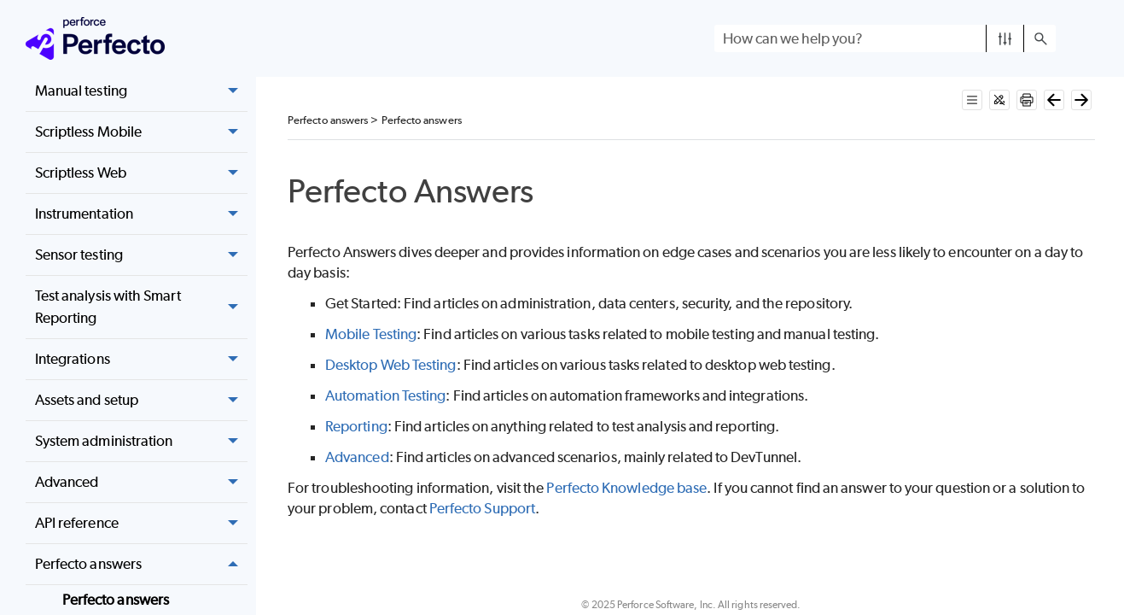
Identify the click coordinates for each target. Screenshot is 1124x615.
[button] (1005, 38)
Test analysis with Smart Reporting (141, 307)
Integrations (141, 359)
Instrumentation (141, 214)
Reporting (356, 426)
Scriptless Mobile (141, 132)
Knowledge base (626, 487)
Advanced (141, 482)
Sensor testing (141, 255)
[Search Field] (885, 38)
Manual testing (141, 91)
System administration (141, 441)
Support (482, 508)
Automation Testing (385, 395)
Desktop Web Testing (391, 364)
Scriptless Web (141, 173)
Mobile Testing (370, 334)
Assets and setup (141, 400)
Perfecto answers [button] (141, 564)
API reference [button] (141, 523)
